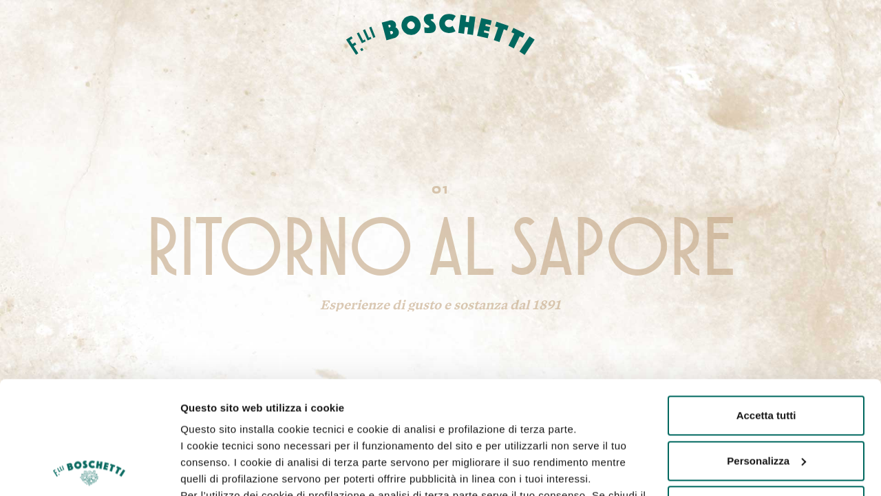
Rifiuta (766, 393)
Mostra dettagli (217, 469)
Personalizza (766, 348)
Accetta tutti (766, 303)
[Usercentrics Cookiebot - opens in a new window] (89, 469)
